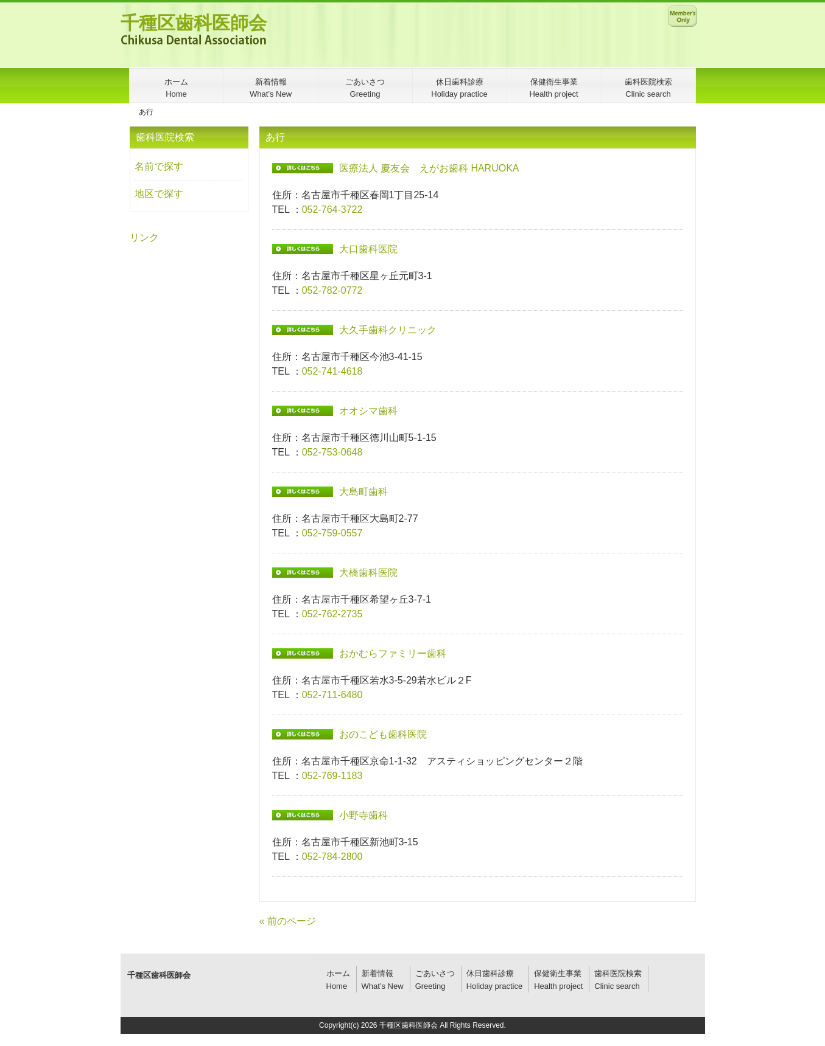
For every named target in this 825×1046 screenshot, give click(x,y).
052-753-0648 (332, 452)
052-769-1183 (332, 776)
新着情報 (377, 973)
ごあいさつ (435, 973)
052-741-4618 (332, 371)
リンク (144, 237)
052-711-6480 (332, 695)
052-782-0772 (332, 290)
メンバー (682, 16)
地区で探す (159, 194)
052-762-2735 (332, 614)
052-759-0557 (332, 533)
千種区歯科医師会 (194, 23)
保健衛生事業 (557, 973)
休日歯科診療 (490, 973)
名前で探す (159, 166)
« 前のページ (287, 921)
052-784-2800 (332, 856)
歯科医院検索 (618, 973)
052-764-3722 (332, 209)
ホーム (338, 973)
